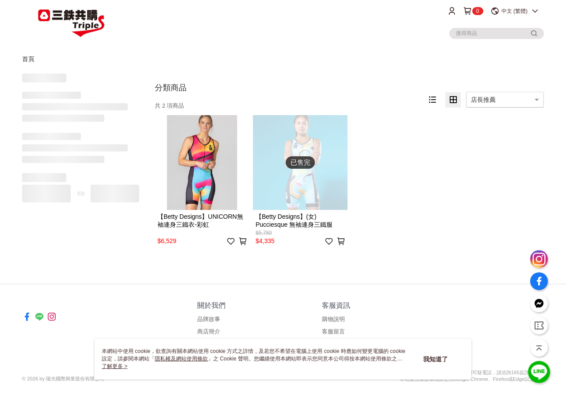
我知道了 (435, 359)
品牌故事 (208, 319)
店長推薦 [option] (483, 99)
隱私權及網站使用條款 (181, 359)
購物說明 (333, 319)
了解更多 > (114, 366)
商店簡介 (208, 331)
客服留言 (333, 331)
